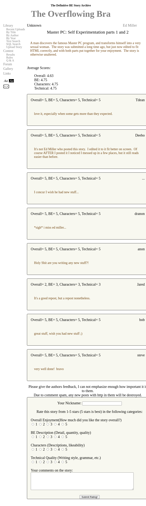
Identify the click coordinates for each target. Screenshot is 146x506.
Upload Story (14, 47)
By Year (11, 38)
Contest (8, 51)
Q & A (10, 60)
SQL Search (13, 44)
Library (8, 25)
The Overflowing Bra (71, 14)
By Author (12, 35)
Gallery (8, 69)
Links (7, 73)
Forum (7, 64)
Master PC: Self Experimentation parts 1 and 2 (88, 32)
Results (10, 54)
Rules (9, 57)
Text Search (13, 41)
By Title (11, 32)
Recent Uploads (15, 29)
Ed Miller (130, 25)
